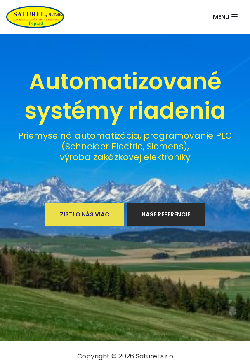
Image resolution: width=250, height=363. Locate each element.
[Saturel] (35, 17)
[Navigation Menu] (225, 17)
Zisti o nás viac (84, 214)
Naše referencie (166, 214)
